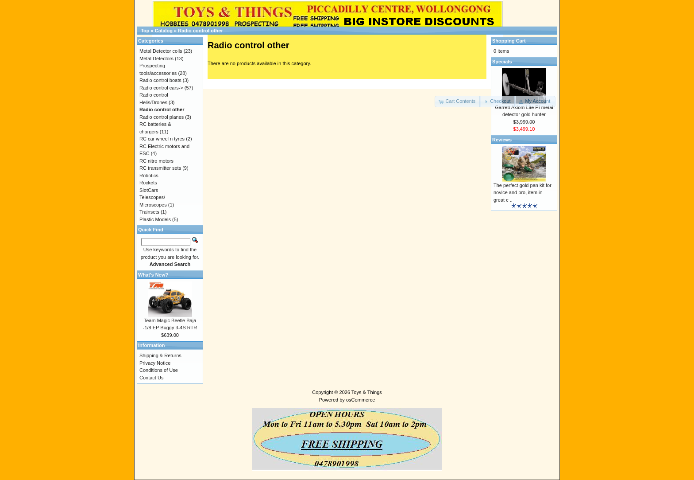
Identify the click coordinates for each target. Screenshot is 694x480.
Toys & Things (366, 392)
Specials (502, 61)
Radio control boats (160, 80)
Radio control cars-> (161, 87)
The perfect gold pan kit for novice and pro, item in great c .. (522, 193)
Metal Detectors (156, 58)
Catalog (164, 30)
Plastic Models (155, 219)
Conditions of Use (158, 370)
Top (145, 30)
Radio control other (200, 30)
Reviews (502, 139)
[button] (458, 101)
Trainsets (149, 212)
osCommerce (360, 399)
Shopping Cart (509, 40)
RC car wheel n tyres (162, 138)
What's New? (153, 274)
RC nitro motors (156, 161)
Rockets (148, 182)
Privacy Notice (154, 363)
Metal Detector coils (160, 51)
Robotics (148, 175)
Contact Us (151, 377)
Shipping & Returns (160, 355)
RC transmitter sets (160, 168)
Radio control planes (161, 117)
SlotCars (148, 190)
